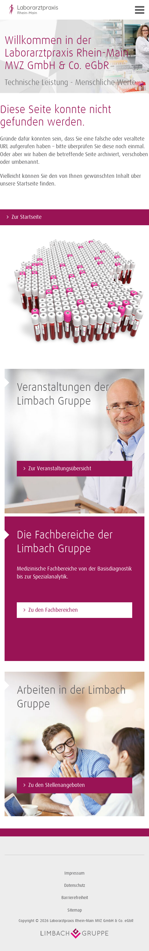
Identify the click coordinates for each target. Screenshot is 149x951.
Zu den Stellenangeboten (56, 785)
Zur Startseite (27, 217)
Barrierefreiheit (74, 897)
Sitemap (74, 910)
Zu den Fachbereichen (53, 610)
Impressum (74, 873)
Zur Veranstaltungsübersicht (59, 468)
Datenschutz (74, 885)
